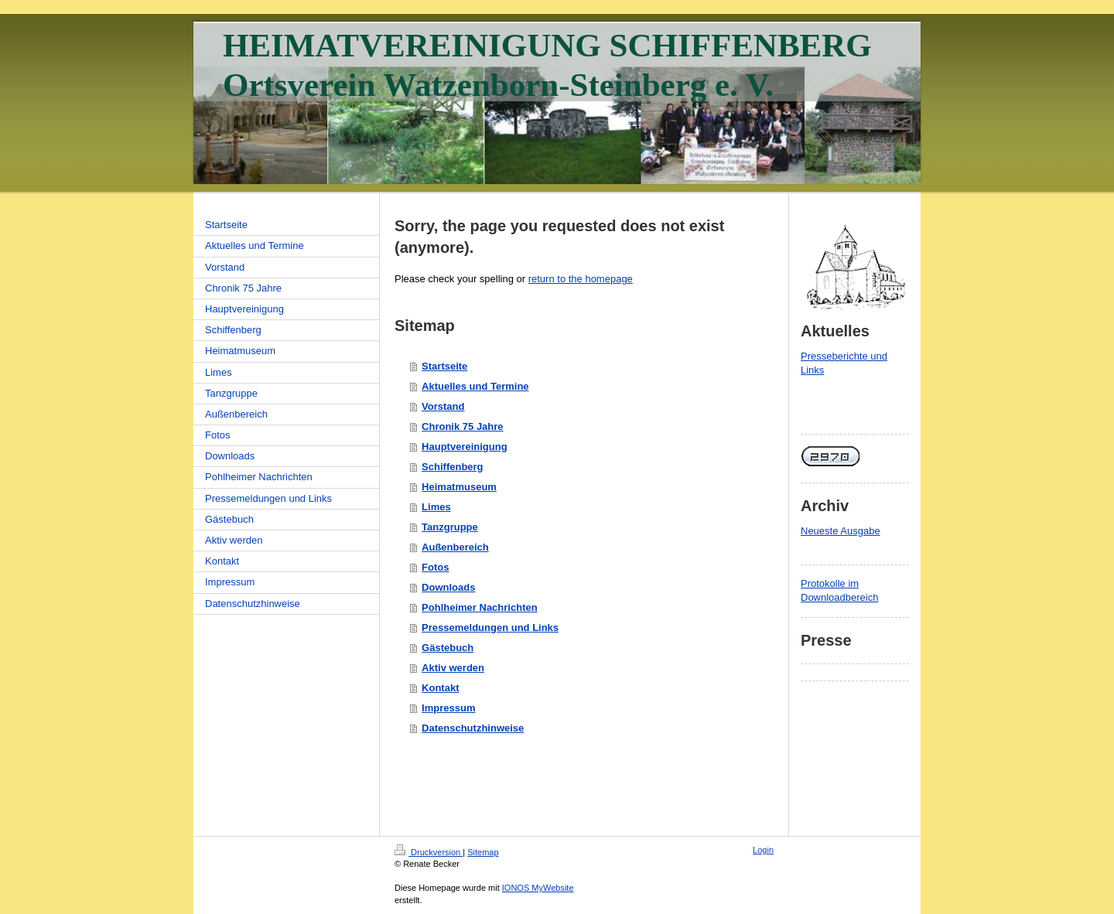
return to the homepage (580, 279)
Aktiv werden (453, 668)
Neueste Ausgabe (840, 531)
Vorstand (443, 406)
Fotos (435, 567)
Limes (436, 507)
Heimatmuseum (459, 487)
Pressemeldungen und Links (490, 627)
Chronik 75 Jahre (463, 426)
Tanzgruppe (450, 527)
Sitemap (482, 852)
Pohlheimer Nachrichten (480, 607)
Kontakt (440, 688)
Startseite (444, 366)
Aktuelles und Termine (475, 386)
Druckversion (429, 852)
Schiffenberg (452, 466)
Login (763, 849)
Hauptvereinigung (464, 446)
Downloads (448, 587)
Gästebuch (447, 647)
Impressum (448, 708)
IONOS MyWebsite (538, 887)
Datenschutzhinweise (473, 728)
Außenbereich (455, 547)
